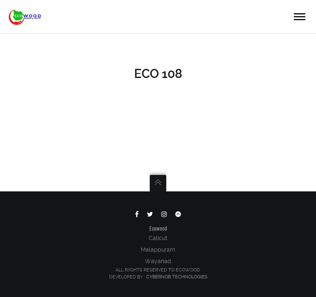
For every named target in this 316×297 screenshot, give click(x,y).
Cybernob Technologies (176, 277)
